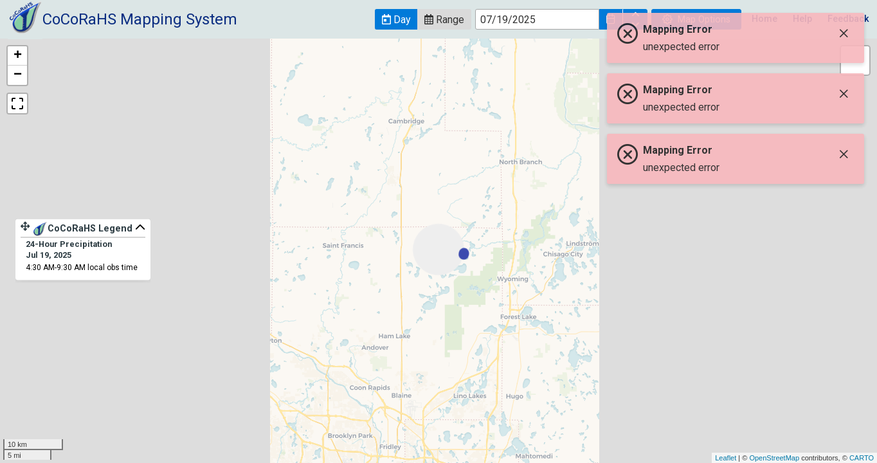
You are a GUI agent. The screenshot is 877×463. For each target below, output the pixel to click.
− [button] (18, 75)
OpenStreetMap (774, 458)
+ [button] (18, 56)
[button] (396, 19)
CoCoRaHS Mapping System (139, 19)
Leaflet (725, 458)
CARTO (861, 458)
